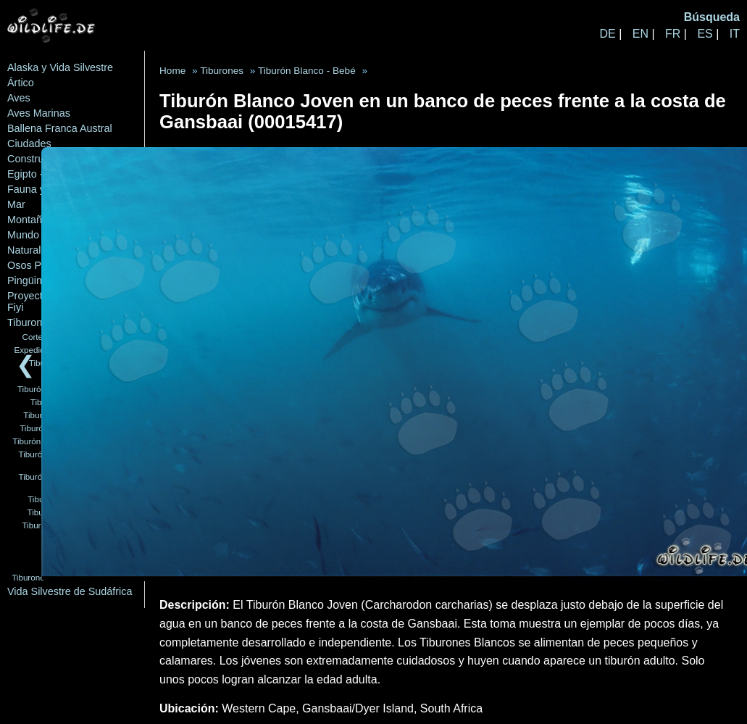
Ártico (20, 82)
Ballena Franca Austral (59, 128)
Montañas (30, 219)
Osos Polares (38, 265)
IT (735, 34)
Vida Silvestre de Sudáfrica (70, 591)
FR (672, 34)
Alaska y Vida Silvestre (60, 67)
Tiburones (30, 322)
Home (172, 70)
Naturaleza (32, 250)
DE (607, 34)
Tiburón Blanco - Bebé (307, 70)
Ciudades (29, 143)
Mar (16, 204)
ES (704, 34)
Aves (18, 98)
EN (640, 34)
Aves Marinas (38, 113)
